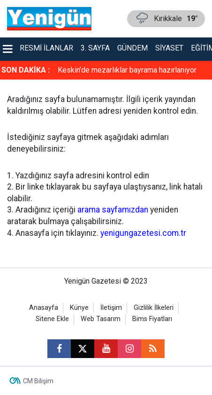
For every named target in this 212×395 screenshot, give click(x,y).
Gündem (132, 48)
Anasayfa (43, 308)
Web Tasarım (101, 319)
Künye (79, 308)
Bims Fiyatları (152, 319)
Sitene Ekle (52, 319)
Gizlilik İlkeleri (154, 308)
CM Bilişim (38, 381)
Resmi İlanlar (46, 48)
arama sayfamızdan (112, 209)
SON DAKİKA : (25, 70)
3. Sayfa (95, 48)
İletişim (111, 308)
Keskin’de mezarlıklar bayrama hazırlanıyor (127, 70)
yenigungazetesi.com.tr (143, 233)
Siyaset (169, 48)
